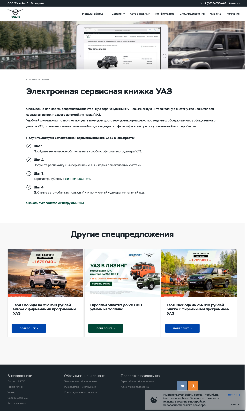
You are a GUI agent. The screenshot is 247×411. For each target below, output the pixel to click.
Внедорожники (19, 376)
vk (182, 386)
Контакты (234, 3)
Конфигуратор (164, 13)
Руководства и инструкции (80, 386)
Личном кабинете (77, 179)
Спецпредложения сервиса (80, 392)
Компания (233, 13)
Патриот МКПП (16, 381)
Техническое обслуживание (80, 381)
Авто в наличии (140, 13)
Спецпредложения (192, 13)
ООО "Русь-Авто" (17, 3)
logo (19, 13)
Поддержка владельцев (140, 376)
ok (193, 386)
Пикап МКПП (15, 386)
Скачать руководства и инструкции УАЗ (55, 203)
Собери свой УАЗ (17, 397)
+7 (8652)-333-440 (214, 3)
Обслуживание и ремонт (84, 376)
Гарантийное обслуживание (137, 381)
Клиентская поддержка (135, 386)
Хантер (11, 392)
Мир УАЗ (215, 13)
